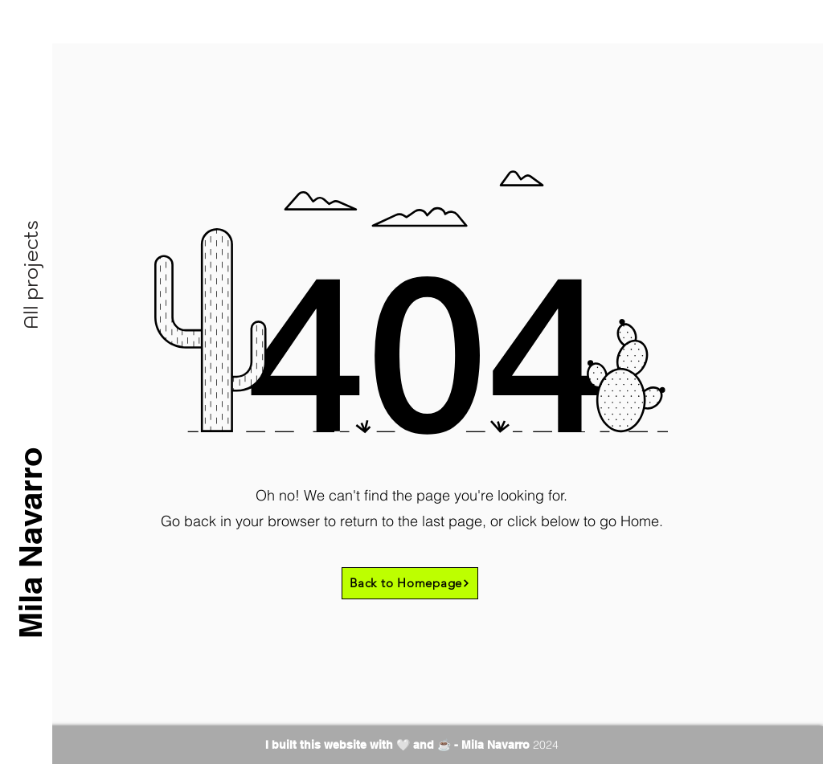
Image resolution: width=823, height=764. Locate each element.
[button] (30, 275)
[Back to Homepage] (410, 583)
